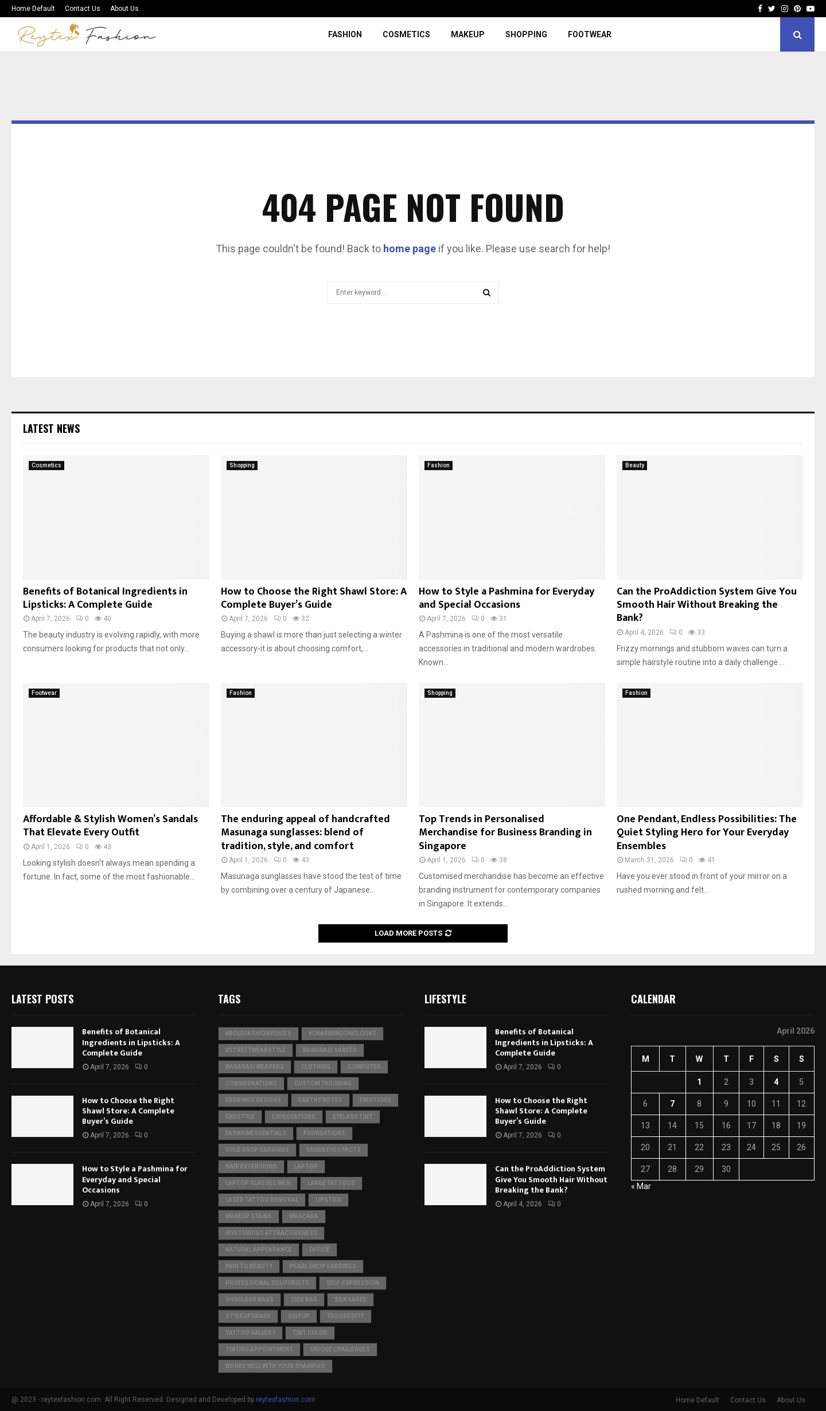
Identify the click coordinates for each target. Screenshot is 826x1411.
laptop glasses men (257, 1183)
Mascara (303, 1216)
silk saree (350, 1299)
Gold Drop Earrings (257, 1150)
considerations (251, 1083)
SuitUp (299, 1316)
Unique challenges (340, 1349)
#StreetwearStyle (255, 1050)
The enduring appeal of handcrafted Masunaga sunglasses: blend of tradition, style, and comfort (305, 833)
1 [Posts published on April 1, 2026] (699, 1081)
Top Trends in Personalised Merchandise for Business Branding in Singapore (505, 833)
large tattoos (331, 1183)
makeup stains (248, 1216)
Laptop (306, 1166)
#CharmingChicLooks (342, 1033)
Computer (364, 1067)
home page (409, 249)
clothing (315, 1067)
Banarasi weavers (254, 1067)
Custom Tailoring (323, 1083)
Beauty (634, 465)
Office (319, 1249)
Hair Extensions (251, 1166)
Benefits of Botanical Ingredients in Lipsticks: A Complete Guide (105, 598)
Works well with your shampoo (275, 1366)
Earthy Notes (320, 1100)
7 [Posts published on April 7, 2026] (672, 1103)
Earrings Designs (253, 1100)
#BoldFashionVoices (258, 1033)
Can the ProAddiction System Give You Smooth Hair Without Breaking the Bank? (707, 605)
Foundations (324, 1133)
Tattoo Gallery (250, 1333)
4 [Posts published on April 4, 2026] (776, 1081)
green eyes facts (333, 1150)
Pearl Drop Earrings (323, 1266)
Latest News (51, 428)
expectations (293, 1116)
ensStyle (240, 1116)
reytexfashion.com (285, 1400)
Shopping (526, 34)
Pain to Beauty (248, 1266)
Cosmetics (406, 34)
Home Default (33, 9)
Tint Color (310, 1333)
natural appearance (258, 1249)
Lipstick (328, 1200)
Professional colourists (267, 1283)
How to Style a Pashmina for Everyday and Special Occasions (506, 598)
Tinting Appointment (259, 1349)
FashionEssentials (255, 1133)
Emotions (375, 1100)
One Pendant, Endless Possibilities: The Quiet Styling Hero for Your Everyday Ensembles (707, 833)
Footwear (589, 34)
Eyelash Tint (353, 1116)
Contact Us (82, 9)
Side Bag (304, 1299)
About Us (124, 9)
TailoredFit (345, 1316)
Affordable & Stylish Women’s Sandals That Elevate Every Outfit (110, 826)
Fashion (345, 34)
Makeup (468, 34)
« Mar (641, 1186)
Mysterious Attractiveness (271, 1233)
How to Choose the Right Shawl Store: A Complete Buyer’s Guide (314, 598)
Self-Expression (352, 1283)
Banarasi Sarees (330, 1050)
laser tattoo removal (261, 1200)
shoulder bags (249, 1299)
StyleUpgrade (248, 1316)
